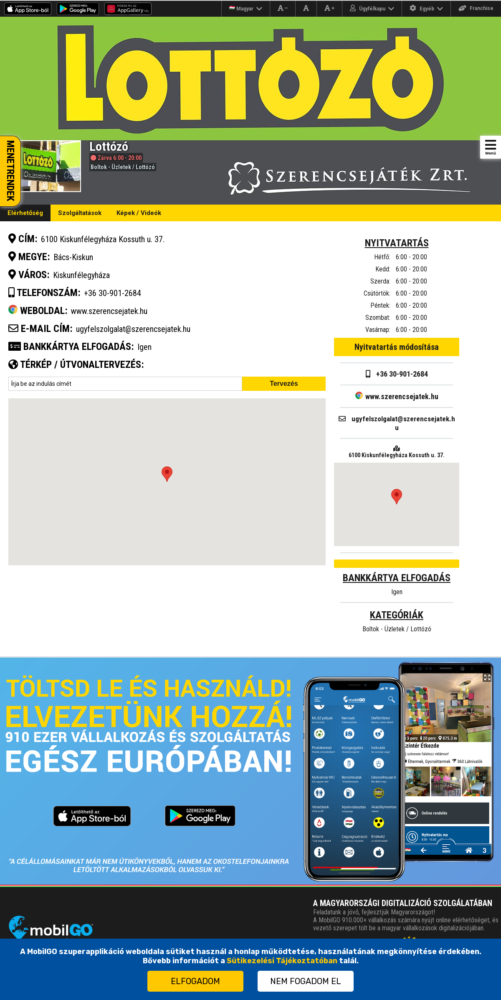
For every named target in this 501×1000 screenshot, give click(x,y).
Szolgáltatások (79, 213)
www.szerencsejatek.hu (396, 396)
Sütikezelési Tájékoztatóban (282, 960)
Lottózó (145, 167)
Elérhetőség (25, 213)
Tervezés (284, 383)
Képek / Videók (138, 213)
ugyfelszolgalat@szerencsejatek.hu (133, 329)
